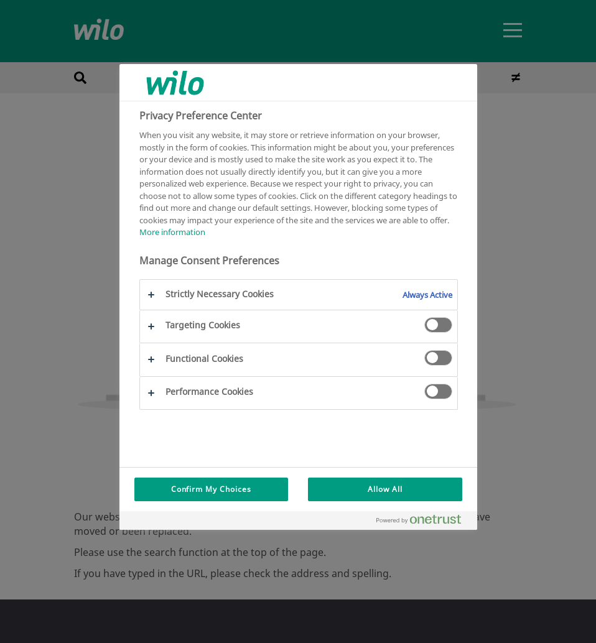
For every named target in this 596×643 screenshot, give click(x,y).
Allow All (385, 489)
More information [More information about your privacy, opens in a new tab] (172, 232)
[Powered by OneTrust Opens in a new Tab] (423, 522)
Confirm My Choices (211, 489)
